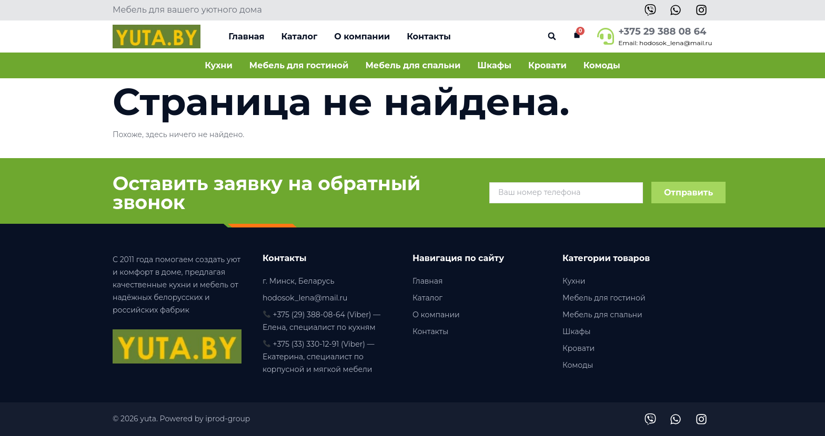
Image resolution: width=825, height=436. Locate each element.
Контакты (429, 36)
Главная (246, 36)
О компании (362, 36)
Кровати (547, 65)
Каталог (299, 36)
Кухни (219, 65)
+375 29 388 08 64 (662, 31)
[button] (552, 36)
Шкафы (494, 65)
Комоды (601, 65)
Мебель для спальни (412, 65)
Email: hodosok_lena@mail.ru (665, 43)
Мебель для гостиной (299, 65)
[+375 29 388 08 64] (605, 36)
